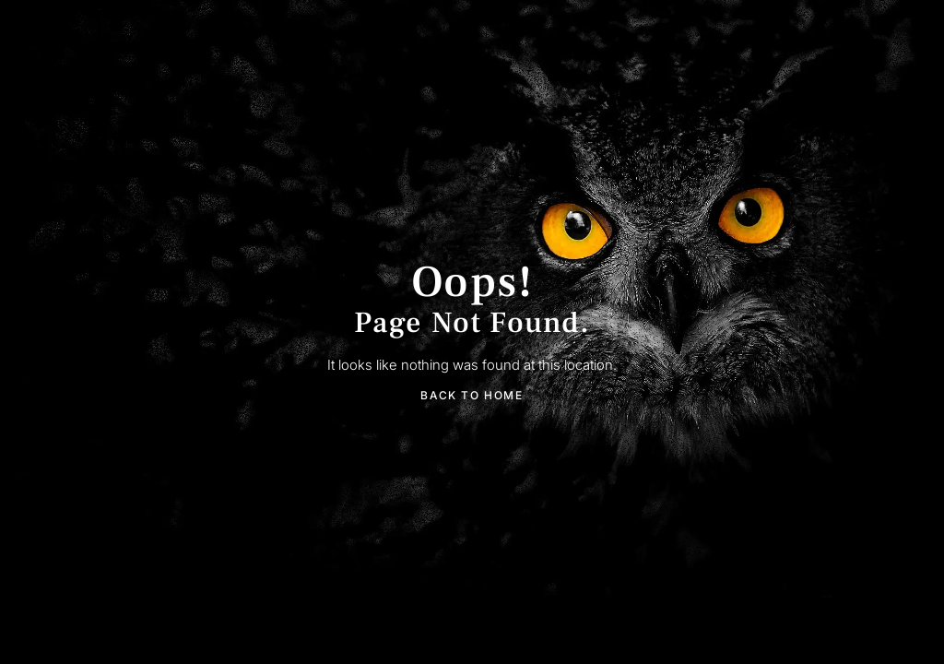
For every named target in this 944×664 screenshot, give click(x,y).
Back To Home (471, 395)
